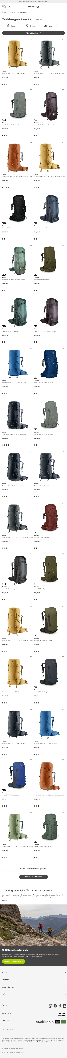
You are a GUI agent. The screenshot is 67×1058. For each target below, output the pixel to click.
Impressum (10, 1052)
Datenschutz (19, 1052)
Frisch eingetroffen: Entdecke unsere (30, 1)
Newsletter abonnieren (12, 961)
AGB (3, 1052)
